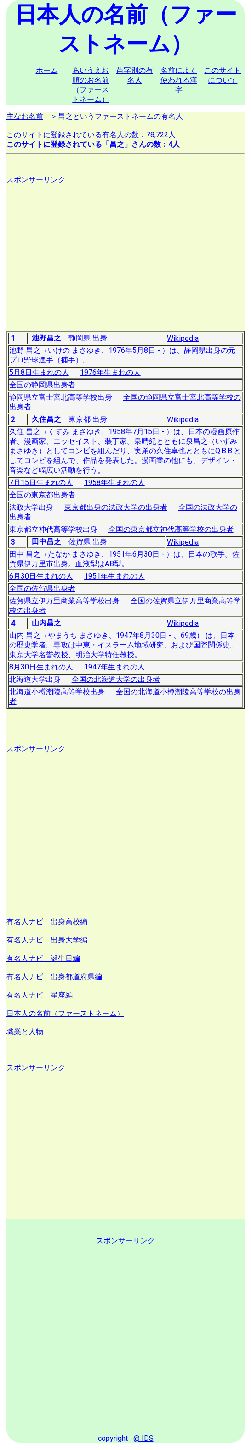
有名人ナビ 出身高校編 (46, 921)
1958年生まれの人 (114, 482)
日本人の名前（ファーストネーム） (65, 1013)
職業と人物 (24, 1031)
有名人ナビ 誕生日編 (43, 958)
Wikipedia (183, 338)
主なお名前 (24, 116)
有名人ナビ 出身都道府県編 (54, 976)
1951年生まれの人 (114, 576)
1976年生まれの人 (110, 372)
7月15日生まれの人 (41, 482)
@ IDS (143, 1438)
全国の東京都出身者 (42, 495)
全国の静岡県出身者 (42, 384)
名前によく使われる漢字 (178, 80)
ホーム (47, 70)
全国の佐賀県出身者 (42, 588)
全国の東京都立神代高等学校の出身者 (171, 529)
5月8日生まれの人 (39, 372)
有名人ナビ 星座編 (39, 995)
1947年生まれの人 (114, 667)
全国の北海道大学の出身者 (116, 679)
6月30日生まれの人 (41, 576)
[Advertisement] (125, 249)
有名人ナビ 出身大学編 (46, 940)
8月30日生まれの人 (41, 667)
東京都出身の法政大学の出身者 (115, 507)
